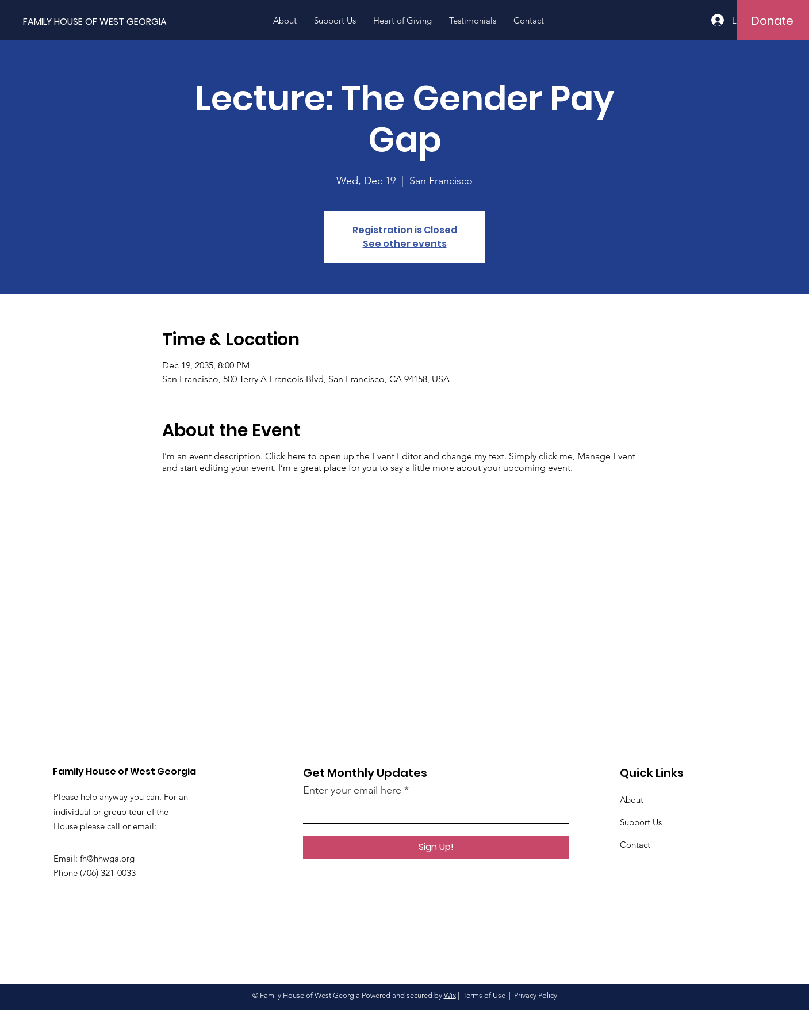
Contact (635, 844)
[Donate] (772, 20)
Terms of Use (484, 995)
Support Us (641, 822)
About (631, 799)
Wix (450, 995)
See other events (405, 243)
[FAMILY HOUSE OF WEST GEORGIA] (119, 22)
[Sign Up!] (436, 847)
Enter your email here (352, 790)
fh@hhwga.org (107, 858)
